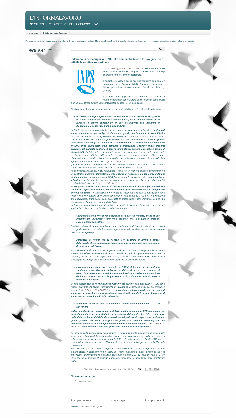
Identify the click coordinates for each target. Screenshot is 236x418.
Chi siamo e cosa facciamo (54, 33)
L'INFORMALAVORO (55, 18)
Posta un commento (84, 381)
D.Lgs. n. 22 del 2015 (114, 161)
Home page (33, 33)
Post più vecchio (155, 400)
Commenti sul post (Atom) (91, 407)
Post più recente (81, 400)
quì (78, 41)
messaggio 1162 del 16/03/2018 (126, 68)
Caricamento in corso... (38, 54)
